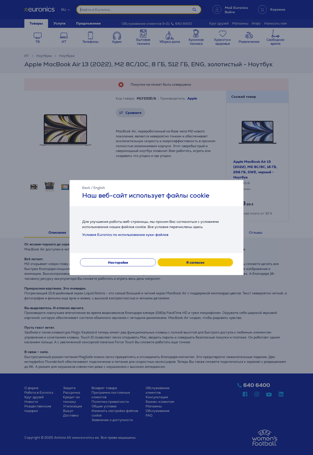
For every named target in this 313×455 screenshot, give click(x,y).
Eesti (86, 188)
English (99, 188)
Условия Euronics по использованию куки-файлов (125, 234)
